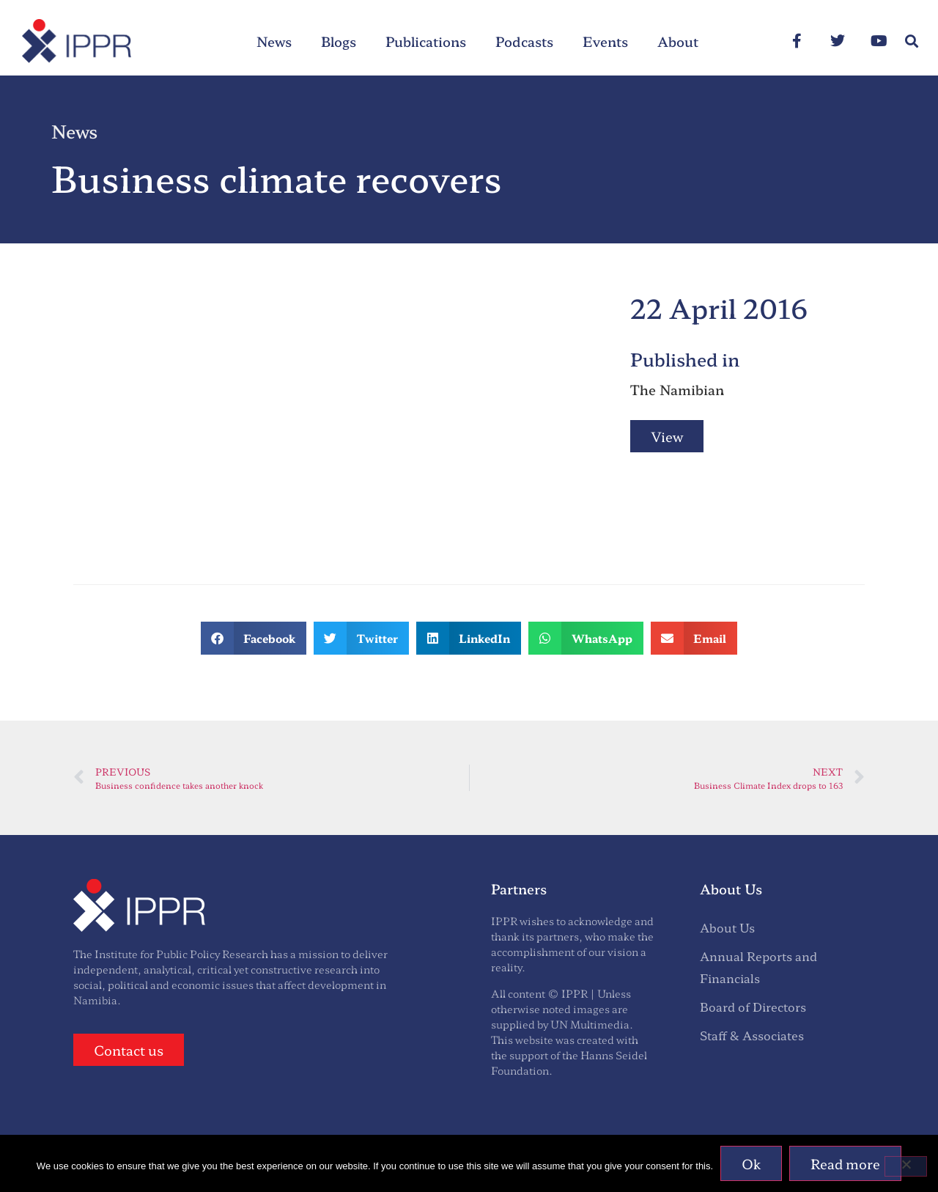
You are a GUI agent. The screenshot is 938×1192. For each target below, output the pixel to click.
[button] (911, 41)
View (667, 436)
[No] (906, 1166)
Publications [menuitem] (425, 41)
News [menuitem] (274, 41)
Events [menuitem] (605, 41)
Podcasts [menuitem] (524, 41)
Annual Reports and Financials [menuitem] (758, 966)
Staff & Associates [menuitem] (752, 1035)
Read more (845, 1163)
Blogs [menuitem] (338, 41)
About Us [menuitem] (727, 927)
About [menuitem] (677, 41)
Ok (751, 1163)
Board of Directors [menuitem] (753, 1006)
